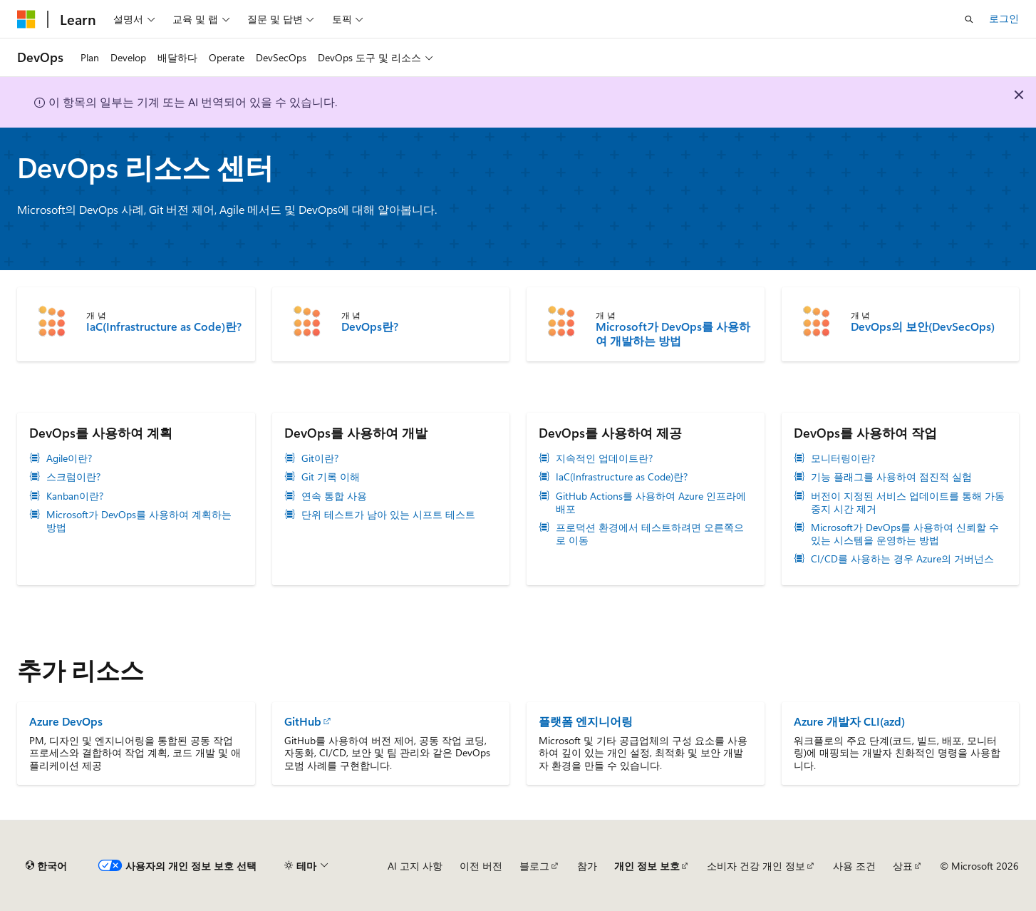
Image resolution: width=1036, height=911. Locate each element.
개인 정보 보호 (647, 866)
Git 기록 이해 (330, 476)
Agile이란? (69, 458)
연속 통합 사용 (334, 496)
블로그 (534, 866)
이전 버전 (481, 866)
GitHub (302, 721)
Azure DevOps (66, 721)
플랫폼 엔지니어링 (586, 721)
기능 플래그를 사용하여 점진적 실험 (891, 476)
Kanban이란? (74, 496)
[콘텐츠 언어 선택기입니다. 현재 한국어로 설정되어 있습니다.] (46, 866)
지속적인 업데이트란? (604, 458)
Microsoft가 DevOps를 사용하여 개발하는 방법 (673, 333)
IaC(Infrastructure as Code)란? (164, 326)
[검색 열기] (969, 19)
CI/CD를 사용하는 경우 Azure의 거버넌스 (902, 558)
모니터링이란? (843, 458)
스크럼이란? (73, 476)
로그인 (1004, 18)
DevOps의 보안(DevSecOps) (923, 326)
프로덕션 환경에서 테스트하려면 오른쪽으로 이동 (650, 534)
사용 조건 (854, 866)
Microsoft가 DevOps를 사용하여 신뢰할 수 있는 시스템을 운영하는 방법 (905, 534)
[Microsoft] (26, 19)
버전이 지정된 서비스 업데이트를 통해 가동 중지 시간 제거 (908, 502)
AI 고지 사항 (415, 866)
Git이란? (319, 458)
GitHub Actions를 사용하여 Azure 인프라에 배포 (651, 502)
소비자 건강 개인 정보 (756, 866)
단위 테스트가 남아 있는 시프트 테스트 (388, 514)
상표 (903, 866)
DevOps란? (369, 326)
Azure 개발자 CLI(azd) (849, 721)
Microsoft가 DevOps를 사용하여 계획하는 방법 (139, 521)
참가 (587, 866)
